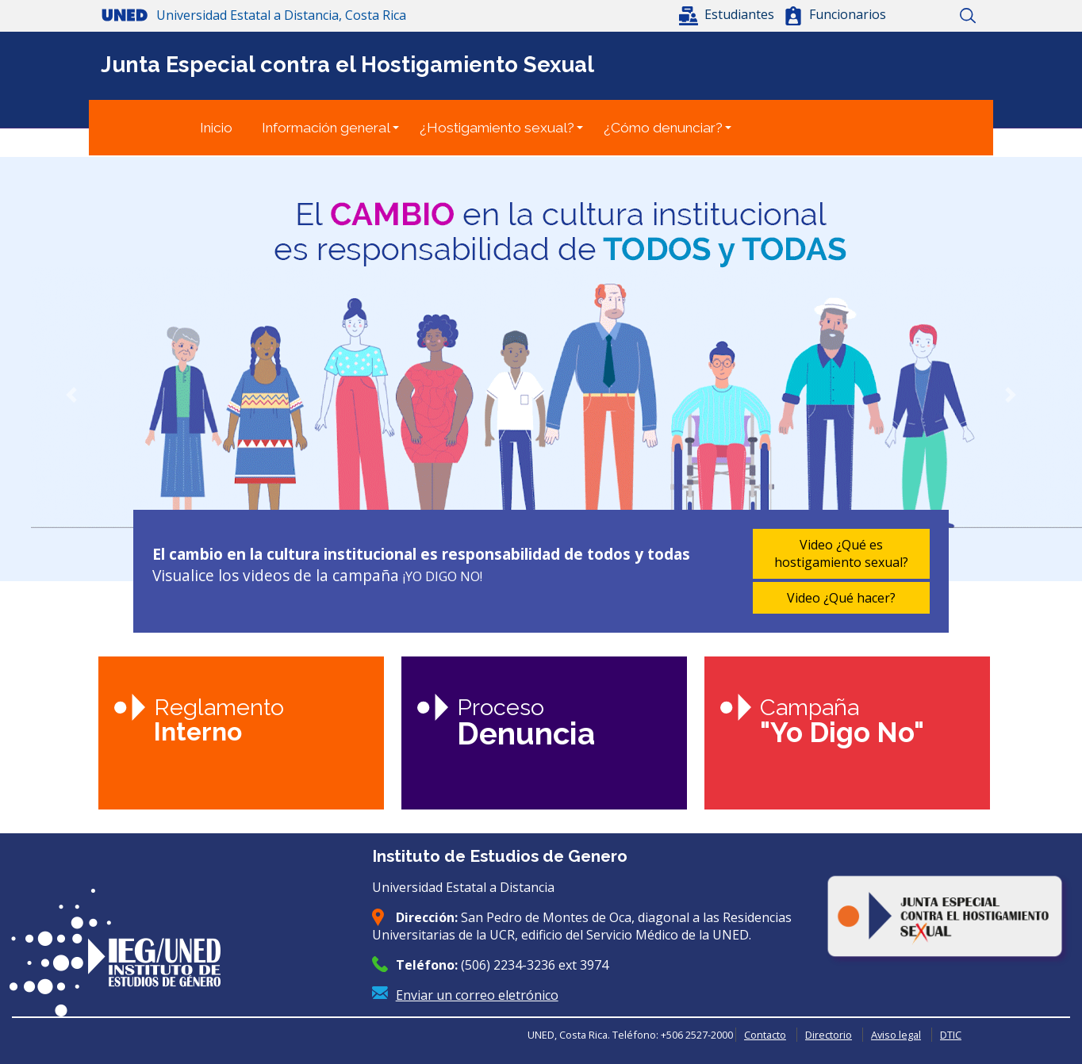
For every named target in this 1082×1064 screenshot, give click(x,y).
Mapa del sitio (939, 16)
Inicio (912, 16)
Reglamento (219, 720)
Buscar (967, 16)
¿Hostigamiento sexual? (497, 128)
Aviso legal (896, 1035)
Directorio (828, 1035)
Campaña (842, 721)
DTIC (950, 1035)
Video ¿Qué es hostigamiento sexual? (841, 553)
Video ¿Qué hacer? (841, 598)
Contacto (765, 1035)
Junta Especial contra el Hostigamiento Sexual (347, 64)
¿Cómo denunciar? (663, 128)
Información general (326, 128)
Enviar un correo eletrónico (477, 995)
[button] (728, 14)
